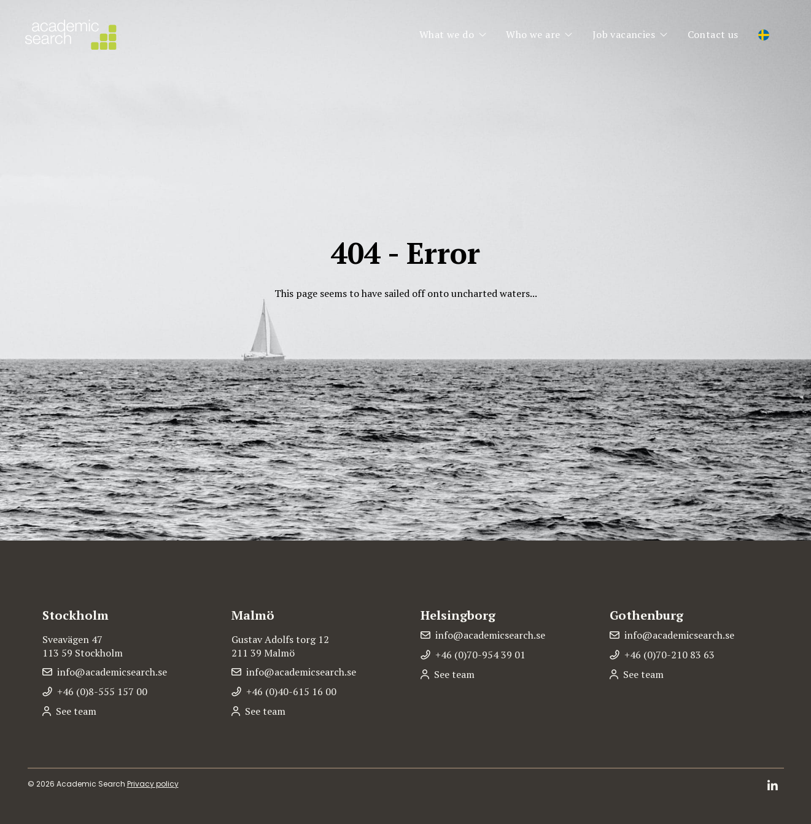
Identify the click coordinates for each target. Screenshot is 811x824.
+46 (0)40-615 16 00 (291, 691)
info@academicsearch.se (112, 672)
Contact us (713, 34)
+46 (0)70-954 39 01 (480, 654)
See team (76, 711)
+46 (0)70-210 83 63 (669, 654)
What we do (446, 34)
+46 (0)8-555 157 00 (102, 691)
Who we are (533, 34)
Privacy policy (153, 784)
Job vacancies (623, 34)
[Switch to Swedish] (763, 36)
